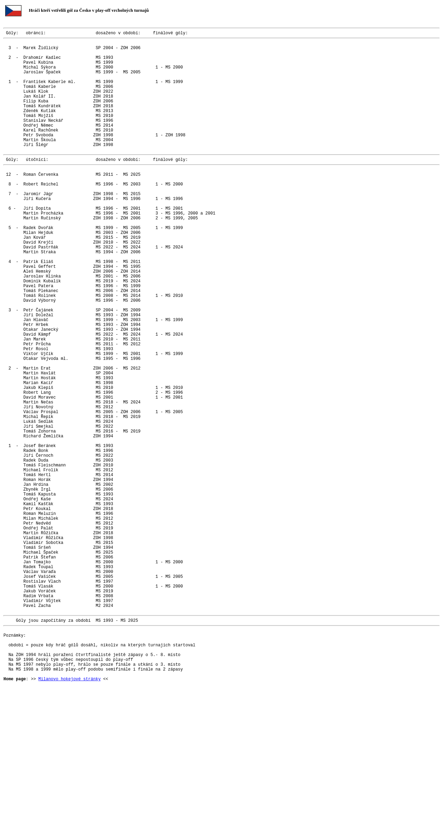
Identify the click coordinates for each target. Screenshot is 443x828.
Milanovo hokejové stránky (69, 814)
